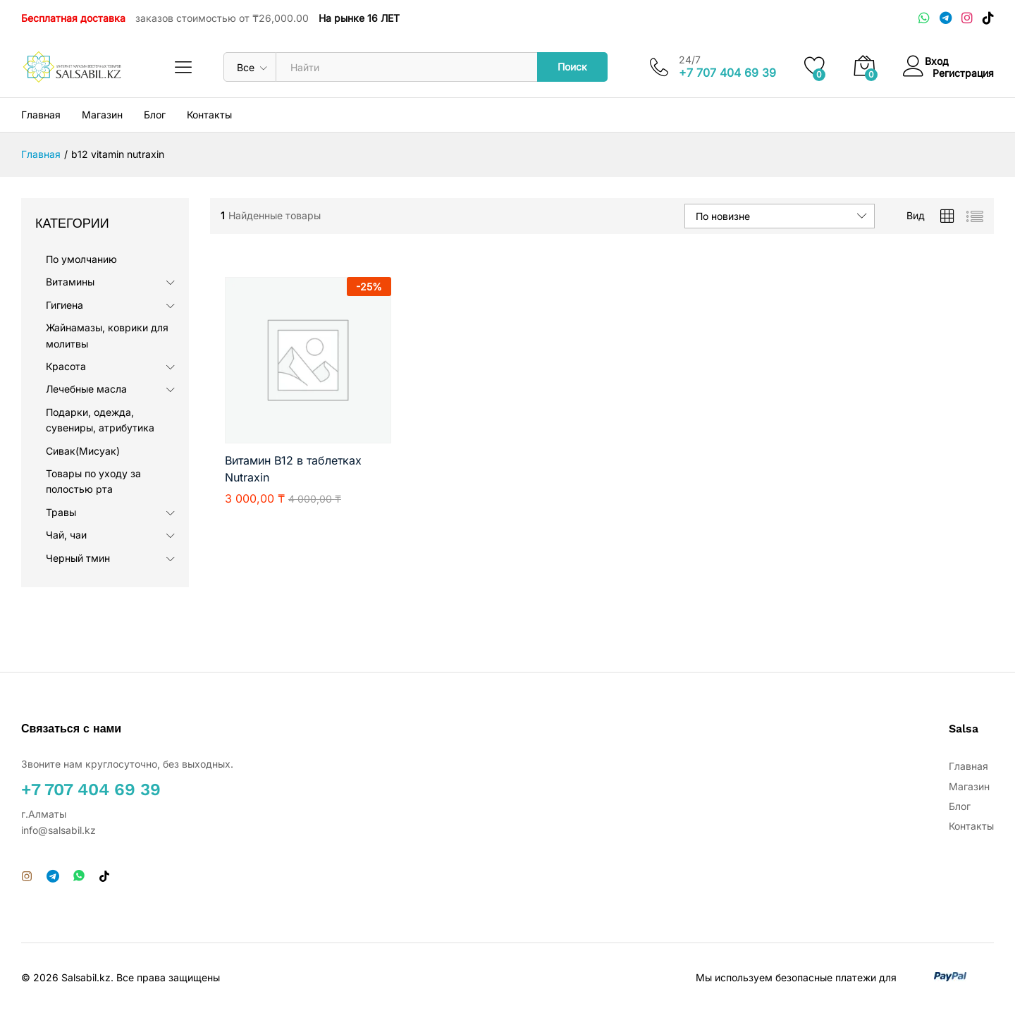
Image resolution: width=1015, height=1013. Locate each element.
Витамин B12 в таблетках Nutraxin (293, 468)
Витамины (70, 282)
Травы (61, 512)
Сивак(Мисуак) (83, 451)
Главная (41, 115)
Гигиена (64, 305)
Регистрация (963, 72)
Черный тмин (78, 558)
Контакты (209, 115)
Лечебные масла (86, 389)
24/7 (690, 60)
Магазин (102, 115)
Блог (155, 115)
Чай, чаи (66, 535)
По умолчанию (81, 259)
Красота (66, 366)
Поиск (572, 67)
